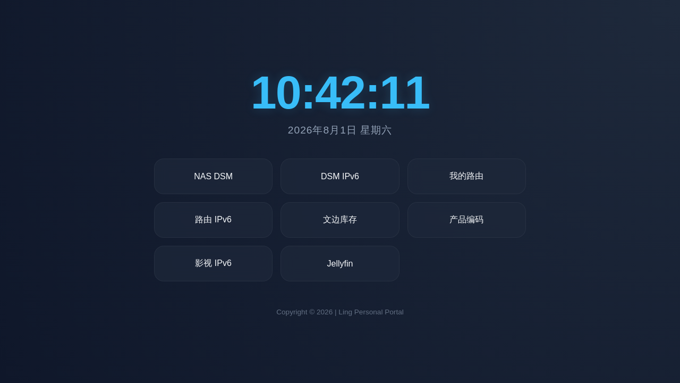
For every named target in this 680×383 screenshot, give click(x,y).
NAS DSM (213, 176)
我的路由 (466, 175)
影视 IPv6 (213, 263)
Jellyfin (340, 263)
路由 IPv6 (213, 219)
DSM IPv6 (340, 176)
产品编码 (466, 219)
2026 (325, 312)
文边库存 (340, 219)
